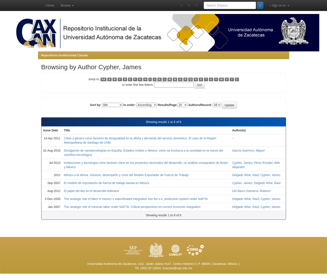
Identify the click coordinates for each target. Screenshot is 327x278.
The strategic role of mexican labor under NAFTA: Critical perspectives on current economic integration (132, 207)
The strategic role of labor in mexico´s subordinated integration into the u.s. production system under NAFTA (136, 199)
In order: (129, 105)
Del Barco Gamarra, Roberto (251, 191)
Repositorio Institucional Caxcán (64, 55)
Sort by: (95, 105)
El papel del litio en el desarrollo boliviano (91, 191)
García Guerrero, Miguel (248, 150)
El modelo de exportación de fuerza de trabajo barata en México (106, 183)
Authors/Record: (200, 105)
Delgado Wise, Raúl (245, 175)
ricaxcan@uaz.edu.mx (177, 268)
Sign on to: (279, 5)
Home (49, 5)
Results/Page (167, 105)
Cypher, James (242, 162)
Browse (67, 5)
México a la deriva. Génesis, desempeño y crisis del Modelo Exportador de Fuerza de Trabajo (126, 175)
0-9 (103, 79)
